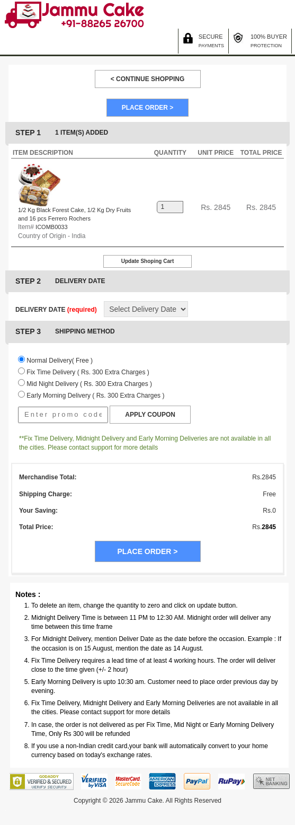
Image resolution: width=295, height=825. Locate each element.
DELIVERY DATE (56, 309)
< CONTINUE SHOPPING (148, 79)
